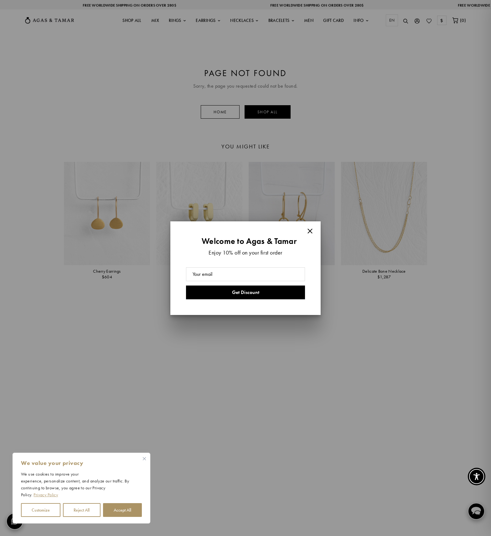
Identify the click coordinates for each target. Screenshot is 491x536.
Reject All (82, 510)
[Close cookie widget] (144, 458)
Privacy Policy (46, 494)
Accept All (122, 510)
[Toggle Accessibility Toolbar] (476, 476)
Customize (41, 510)
